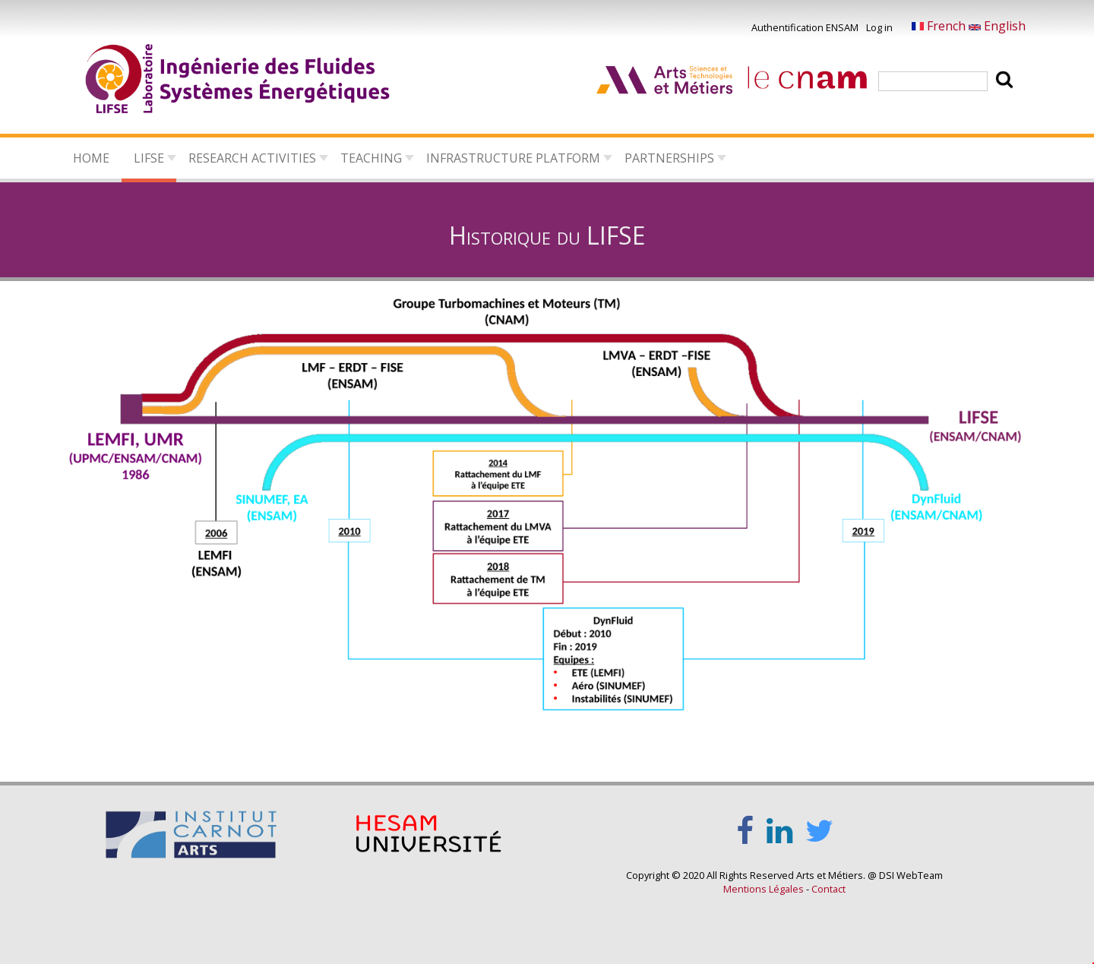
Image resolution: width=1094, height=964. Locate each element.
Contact (828, 889)
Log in (879, 27)
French (940, 25)
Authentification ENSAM (804, 27)
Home (91, 158)
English (997, 25)
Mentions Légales (763, 889)
